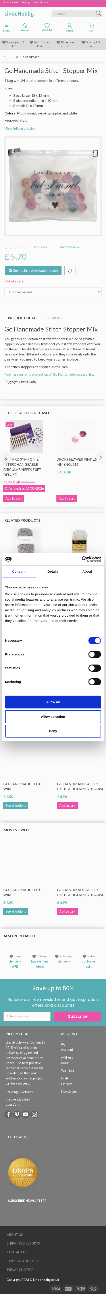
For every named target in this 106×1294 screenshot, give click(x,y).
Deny (53, 731)
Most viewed (16, 830)
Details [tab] (53, 571)
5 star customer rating (89, 961)
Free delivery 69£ (15, 961)
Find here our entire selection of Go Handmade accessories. (49, 374)
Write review (69, 247)
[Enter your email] (27, 1017)
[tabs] (91, 28)
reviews (40, 247)
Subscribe (78, 1016)
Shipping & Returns (19, 1092)
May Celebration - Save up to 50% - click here (25, 2)
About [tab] (87, 571)
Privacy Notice (20, 1270)
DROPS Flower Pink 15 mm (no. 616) (76, 461)
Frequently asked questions (18, 1101)
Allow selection (53, 716)
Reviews (55, 318)
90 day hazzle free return (39, 961)
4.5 (13, 46)
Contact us (17, 1252)
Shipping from (14, 42)
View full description (20, 128)
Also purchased (19, 936)
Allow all (53, 702)
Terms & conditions (24, 1261)
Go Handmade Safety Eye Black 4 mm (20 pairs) (80, 786)
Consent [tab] (19, 571)
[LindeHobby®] (19, 13)
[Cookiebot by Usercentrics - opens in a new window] (81, 559)
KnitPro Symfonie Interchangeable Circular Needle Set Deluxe (22, 467)
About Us (15, 1235)
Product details (24, 318)
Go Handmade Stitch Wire (23, 786)
